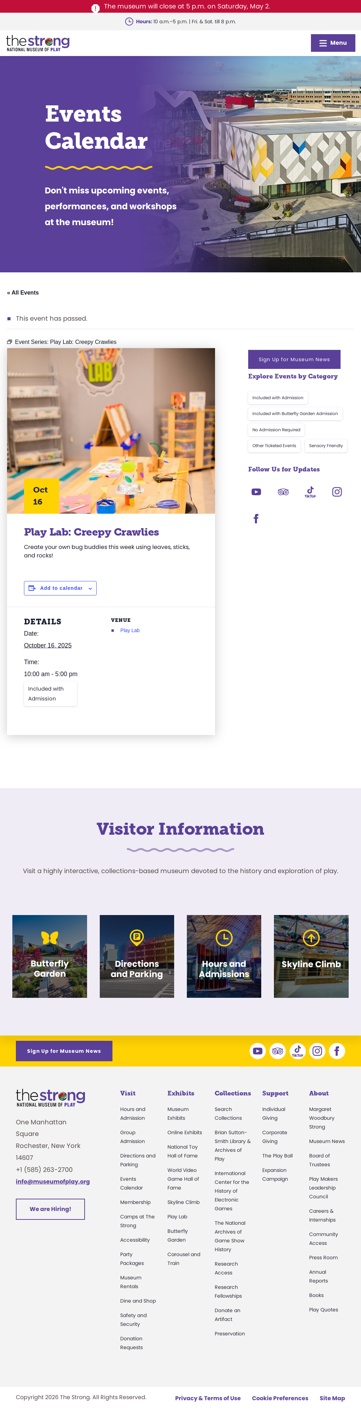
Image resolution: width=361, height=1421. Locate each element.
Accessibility (135, 1239)
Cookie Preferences (280, 1398)
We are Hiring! (50, 1209)
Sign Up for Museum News (294, 359)
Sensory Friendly (326, 446)
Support (275, 1093)
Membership (135, 1202)
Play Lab (130, 630)
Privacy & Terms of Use (208, 1398)
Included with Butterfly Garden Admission (295, 413)
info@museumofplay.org (53, 1182)
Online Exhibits (184, 1132)
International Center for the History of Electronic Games (232, 1191)
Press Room (323, 1257)
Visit (127, 1093)
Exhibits (180, 1093)
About (319, 1093)
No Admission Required (276, 430)
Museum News (327, 1141)
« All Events (23, 293)
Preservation (230, 1333)
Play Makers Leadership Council (323, 1187)
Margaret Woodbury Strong (322, 1118)
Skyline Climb (183, 1202)
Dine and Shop (138, 1300)
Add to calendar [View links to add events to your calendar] (61, 588)
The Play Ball (277, 1155)
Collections (233, 1093)
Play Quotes (323, 1309)
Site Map (332, 1398)
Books (316, 1295)
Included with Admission (46, 693)
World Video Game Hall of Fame (183, 1179)
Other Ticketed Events (274, 446)
